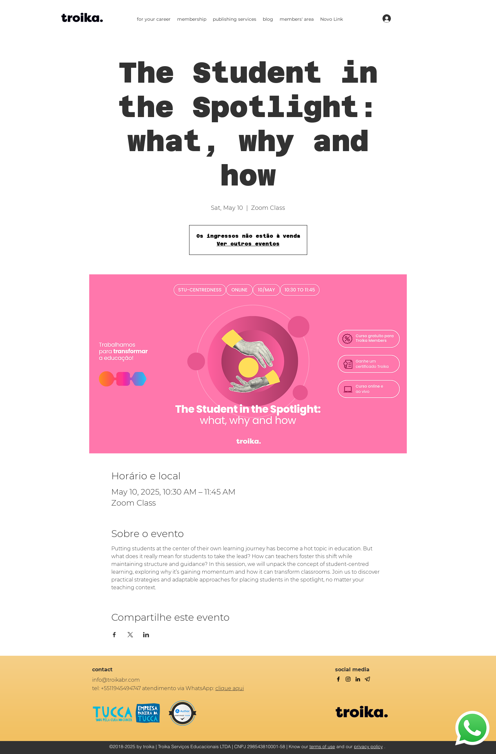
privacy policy (368, 746)
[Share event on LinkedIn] (146, 634)
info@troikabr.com (116, 680)
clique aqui (229, 688)
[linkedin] (358, 679)
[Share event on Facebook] (114, 634)
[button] (154, 19)
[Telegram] (367, 679)
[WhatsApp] (472, 728)
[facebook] (338, 679)
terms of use (322, 746)
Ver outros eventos (248, 244)
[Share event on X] (130, 634)
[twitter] (348, 679)
